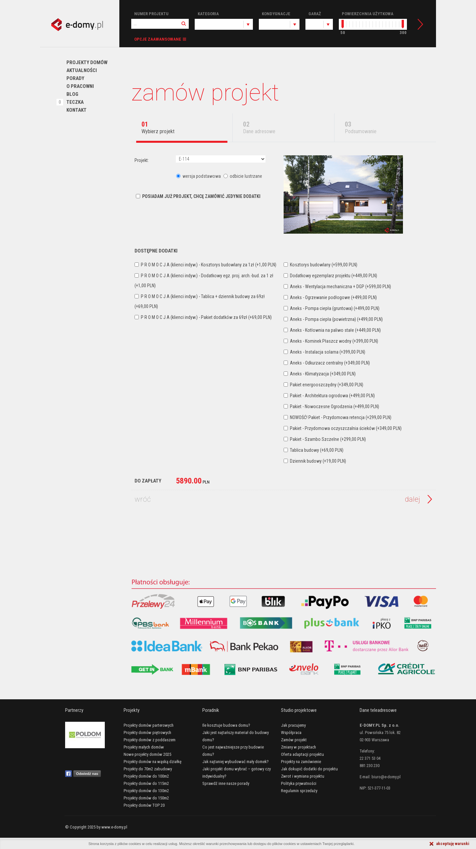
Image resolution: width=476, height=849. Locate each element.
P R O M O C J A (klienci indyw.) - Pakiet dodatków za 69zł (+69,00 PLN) (203, 317)
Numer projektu (151, 13)
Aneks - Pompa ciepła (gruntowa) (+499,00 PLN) (331, 308)
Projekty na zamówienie (301, 761)
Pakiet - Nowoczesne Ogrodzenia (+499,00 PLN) (331, 406)
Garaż (314, 13)
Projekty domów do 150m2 (146, 797)
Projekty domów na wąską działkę (152, 761)
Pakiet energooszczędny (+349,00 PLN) (323, 384)
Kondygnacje (276, 13)
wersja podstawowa (199, 176)
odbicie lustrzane (242, 176)
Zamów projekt (294, 739)
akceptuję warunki (452, 843)
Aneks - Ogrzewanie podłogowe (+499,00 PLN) (330, 297)
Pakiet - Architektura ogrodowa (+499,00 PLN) (329, 395)
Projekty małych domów (144, 747)
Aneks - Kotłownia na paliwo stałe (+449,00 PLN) (332, 330)
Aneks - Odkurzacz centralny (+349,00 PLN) (327, 363)
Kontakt (76, 110)
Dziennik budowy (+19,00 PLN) (315, 461)
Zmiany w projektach (298, 747)
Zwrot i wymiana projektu (302, 776)
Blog (72, 94)
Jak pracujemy (293, 725)
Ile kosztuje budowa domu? (226, 725)
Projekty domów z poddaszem (150, 739)
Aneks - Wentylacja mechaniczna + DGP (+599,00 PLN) (337, 286)
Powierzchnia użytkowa (367, 13)
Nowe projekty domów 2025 (147, 754)
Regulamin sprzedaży (299, 790)
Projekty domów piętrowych (147, 732)
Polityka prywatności (298, 783)
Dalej (412, 499)
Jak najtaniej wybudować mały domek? (235, 761)
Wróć (143, 499)
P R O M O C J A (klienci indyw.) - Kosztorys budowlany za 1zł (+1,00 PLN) (205, 264)
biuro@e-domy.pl (386, 776)
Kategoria (208, 13)
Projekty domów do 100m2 (146, 776)
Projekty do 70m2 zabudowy (148, 768)
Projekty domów (86, 62)
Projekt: (142, 160)
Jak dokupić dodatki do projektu (309, 768)
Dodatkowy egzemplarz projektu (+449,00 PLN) (330, 275)
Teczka (75, 102)
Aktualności (81, 70)
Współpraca (291, 732)
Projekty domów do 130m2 (146, 790)
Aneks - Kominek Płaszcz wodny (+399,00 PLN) (331, 341)
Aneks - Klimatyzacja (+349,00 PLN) (320, 373)
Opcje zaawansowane (157, 39)
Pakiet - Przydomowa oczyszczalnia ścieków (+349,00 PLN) (343, 428)
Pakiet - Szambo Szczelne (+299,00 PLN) (325, 439)
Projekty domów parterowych (149, 725)
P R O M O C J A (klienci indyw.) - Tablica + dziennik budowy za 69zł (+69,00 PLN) (200, 301)
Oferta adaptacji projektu (302, 754)
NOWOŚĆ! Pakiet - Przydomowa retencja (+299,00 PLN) (337, 417)
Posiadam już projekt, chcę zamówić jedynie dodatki (198, 196)
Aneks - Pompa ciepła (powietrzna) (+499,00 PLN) (333, 319)
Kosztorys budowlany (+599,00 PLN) (320, 264)
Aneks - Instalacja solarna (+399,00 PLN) (324, 352)
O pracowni (80, 86)
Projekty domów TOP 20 (144, 805)
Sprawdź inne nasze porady (225, 783)
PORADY (75, 78)
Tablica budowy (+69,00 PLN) (313, 450)
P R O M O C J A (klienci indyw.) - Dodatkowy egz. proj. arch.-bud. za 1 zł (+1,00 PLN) (204, 280)
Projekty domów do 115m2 (146, 783)
